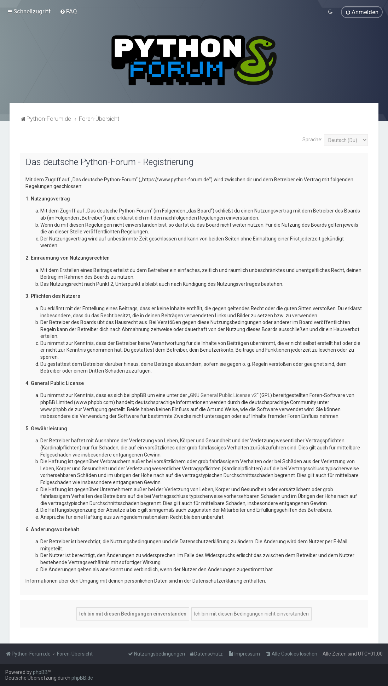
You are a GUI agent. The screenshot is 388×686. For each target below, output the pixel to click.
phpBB (40, 672)
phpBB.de (82, 678)
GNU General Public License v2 (223, 395)
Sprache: (312, 139)
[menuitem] (68, 11)
